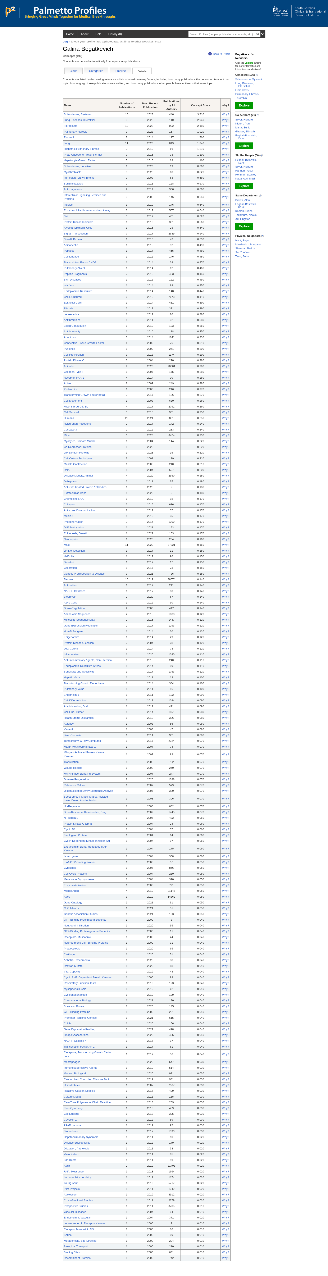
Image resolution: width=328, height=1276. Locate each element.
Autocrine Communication (79, 510)
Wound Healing (73, 767)
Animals (68, 366)
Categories (96, 71)
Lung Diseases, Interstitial (79, 120)
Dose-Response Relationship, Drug (85, 812)
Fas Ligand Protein (75, 835)
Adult (67, 1165)
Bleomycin (70, 596)
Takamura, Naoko (246, 215)
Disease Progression (76, 779)
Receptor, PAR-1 (74, 377)
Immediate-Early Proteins (79, 177)
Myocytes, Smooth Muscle (80, 441)
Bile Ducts (70, 1160)
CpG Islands (71, 908)
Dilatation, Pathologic (76, 1148)
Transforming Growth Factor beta (84, 683)
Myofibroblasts (72, 172)
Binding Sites (72, 1252)
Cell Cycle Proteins (75, 873)
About (84, 34)
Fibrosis (68, 308)
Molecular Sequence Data (79, 619)
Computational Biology (77, 1000)
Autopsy (69, 723)
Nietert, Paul (242, 123)
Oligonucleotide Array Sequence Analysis (88, 790)
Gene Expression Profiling (79, 1029)
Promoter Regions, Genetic (80, 1017)
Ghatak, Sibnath (245, 131)
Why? (225, 114)
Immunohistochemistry (77, 1177)
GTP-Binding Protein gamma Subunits (87, 931)
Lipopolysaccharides (76, 1034)
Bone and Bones (74, 1006)
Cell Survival (71, 412)
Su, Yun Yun (242, 252)
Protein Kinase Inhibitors (78, 222)
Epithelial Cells (73, 302)
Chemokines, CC (74, 498)
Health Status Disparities (79, 717)
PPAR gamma (72, 1125)
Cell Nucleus (71, 1113)
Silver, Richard (244, 119)
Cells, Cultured (73, 297)
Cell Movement (73, 400)
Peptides (69, 250)
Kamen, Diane (243, 211)
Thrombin (69, 137)
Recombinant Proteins (77, 1257)
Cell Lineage (71, 256)
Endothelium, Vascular (77, 1217)
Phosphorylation (73, 521)
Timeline (120, 71)
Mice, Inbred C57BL (76, 406)
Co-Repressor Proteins (77, 446)
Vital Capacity (72, 971)
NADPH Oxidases (74, 591)
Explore (244, 105)
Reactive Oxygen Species (79, 1090)
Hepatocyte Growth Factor (80, 160)
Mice (66, 435)
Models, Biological (75, 1073)
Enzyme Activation (75, 885)
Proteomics (70, 389)
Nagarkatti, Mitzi (245, 178)
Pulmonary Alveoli (74, 268)
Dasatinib (69, 562)
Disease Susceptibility (77, 1142)
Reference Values (74, 785)
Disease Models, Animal (78, 475)
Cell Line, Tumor (74, 712)
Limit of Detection (74, 550)
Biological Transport (76, 1246)
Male (67, 544)
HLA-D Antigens (73, 631)
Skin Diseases (72, 279)
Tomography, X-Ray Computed (82, 740)
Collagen (69, 504)
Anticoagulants (73, 189)
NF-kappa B (71, 817)
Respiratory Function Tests (80, 983)
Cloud (73, 71)
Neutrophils (71, 539)
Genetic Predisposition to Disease (84, 573)
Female (68, 579)
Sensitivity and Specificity (79, 671)
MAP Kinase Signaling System (82, 773)
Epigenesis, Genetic (76, 533)
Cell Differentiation (75, 700)
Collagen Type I (73, 371)
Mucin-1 (68, 516)
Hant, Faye (242, 240)
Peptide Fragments (75, 273)
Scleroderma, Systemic (78, 114)
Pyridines (69, 348)
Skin (66, 216)
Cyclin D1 (70, 829)
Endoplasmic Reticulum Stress (82, 665)
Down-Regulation (74, 608)
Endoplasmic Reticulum (78, 291)
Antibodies (70, 585)
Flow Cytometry (73, 1108)
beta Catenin (71, 648)
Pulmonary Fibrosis (75, 131)
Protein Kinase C (74, 360)
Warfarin (69, 285)
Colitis (67, 1023)
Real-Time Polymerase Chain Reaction (87, 1102)
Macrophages (72, 1061)
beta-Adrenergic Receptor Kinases (84, 1223)
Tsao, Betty (242, 256)
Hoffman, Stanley (245, 174)
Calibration (70, 567)
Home (70, 34)
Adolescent (70, 1194)
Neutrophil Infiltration (76, 925)
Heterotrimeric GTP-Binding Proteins (86, 942)
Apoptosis (70, 337)
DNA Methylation (74, 527)
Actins (67, 383)
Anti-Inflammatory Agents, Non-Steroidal (88, 660)
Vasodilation (71, 1154)
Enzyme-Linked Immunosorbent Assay (87, 210)
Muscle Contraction (75, 464)
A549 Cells (70, 602)
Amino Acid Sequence (77, 614)
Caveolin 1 (70, 1119)
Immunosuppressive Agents (80, 1067)
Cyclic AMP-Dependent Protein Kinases (87, 977)
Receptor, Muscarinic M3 (79, 1229)
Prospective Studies (76, 1206)
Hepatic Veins (72, 677)
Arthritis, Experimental (77, 960)
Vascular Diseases (75, 1211)
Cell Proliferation (74, 354)
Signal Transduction (76, 233)
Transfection (71, 762)
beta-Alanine (71, 314)
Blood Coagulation (75, 325)
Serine (68, 1234)
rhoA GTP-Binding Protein (79, 862)
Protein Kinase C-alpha (78, 823)
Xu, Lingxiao (242, 218)
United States (72, 1085)
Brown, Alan (242, 200)
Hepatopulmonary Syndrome (81, 1137)
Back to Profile (219, 53)
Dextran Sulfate (73, 965)
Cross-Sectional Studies (78, 1200)
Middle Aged (71, 890)
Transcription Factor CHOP (80, 262)
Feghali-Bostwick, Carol (246, 137)
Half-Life (69, 556)
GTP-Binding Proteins (77, 1011)
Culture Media (72, 1096)
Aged (67, 896)
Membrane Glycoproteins (79, 879)
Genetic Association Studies (80, 914)
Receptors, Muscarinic (77, 937)
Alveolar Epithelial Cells (78, 227)
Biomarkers (71, 1131)
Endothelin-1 (71, 694)
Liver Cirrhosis (72, 735)
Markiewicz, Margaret (248, 244)
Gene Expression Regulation (81, 625)
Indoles (68, 204)
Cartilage (69, 954)
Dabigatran (70, 481)
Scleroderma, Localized (78, 166)
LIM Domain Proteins (76, 452)
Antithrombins (72, 320)
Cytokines (70, 867)
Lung (67, 143)
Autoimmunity (72, 331)
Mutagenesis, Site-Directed (80, 1240)
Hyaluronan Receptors (77, 423)
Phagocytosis (72, 948)
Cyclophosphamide (75, 994)
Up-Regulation (72, 806)
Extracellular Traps (75, 493)
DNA (66, 469)
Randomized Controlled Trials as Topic (87, 1079)
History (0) (115, 34)
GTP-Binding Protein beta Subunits (85, 919)
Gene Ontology (73, 902)
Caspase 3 (70, 429)
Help (98, 34)
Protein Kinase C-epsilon (79, 642)
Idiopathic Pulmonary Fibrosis (82, 148)
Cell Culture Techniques (78, 458)
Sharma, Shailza (245, 248)
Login (66, 41)
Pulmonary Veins (74, 689)
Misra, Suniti (242, 127)
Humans (69, 418)
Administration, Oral (76, 706)
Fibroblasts (70, 125)
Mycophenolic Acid (75, 988)
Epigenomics (71, 637)
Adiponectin (71, 245)
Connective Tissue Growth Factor (84, 343)
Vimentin (69, 729)
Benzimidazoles (73, 183)
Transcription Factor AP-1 (79, 1046)
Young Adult (71, 1183)
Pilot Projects (72, 1188)
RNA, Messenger (74, 1171)
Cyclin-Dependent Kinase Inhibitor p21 (87, 840)
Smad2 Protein (73, 239)
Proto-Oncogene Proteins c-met (83, 154)
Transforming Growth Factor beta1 (84, 394)
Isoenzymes (71, 856)
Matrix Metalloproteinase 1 (80, 746)
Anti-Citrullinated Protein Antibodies (85, 487)
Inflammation (71, 654)
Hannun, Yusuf (244, 170)
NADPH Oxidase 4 (75, 1040)
